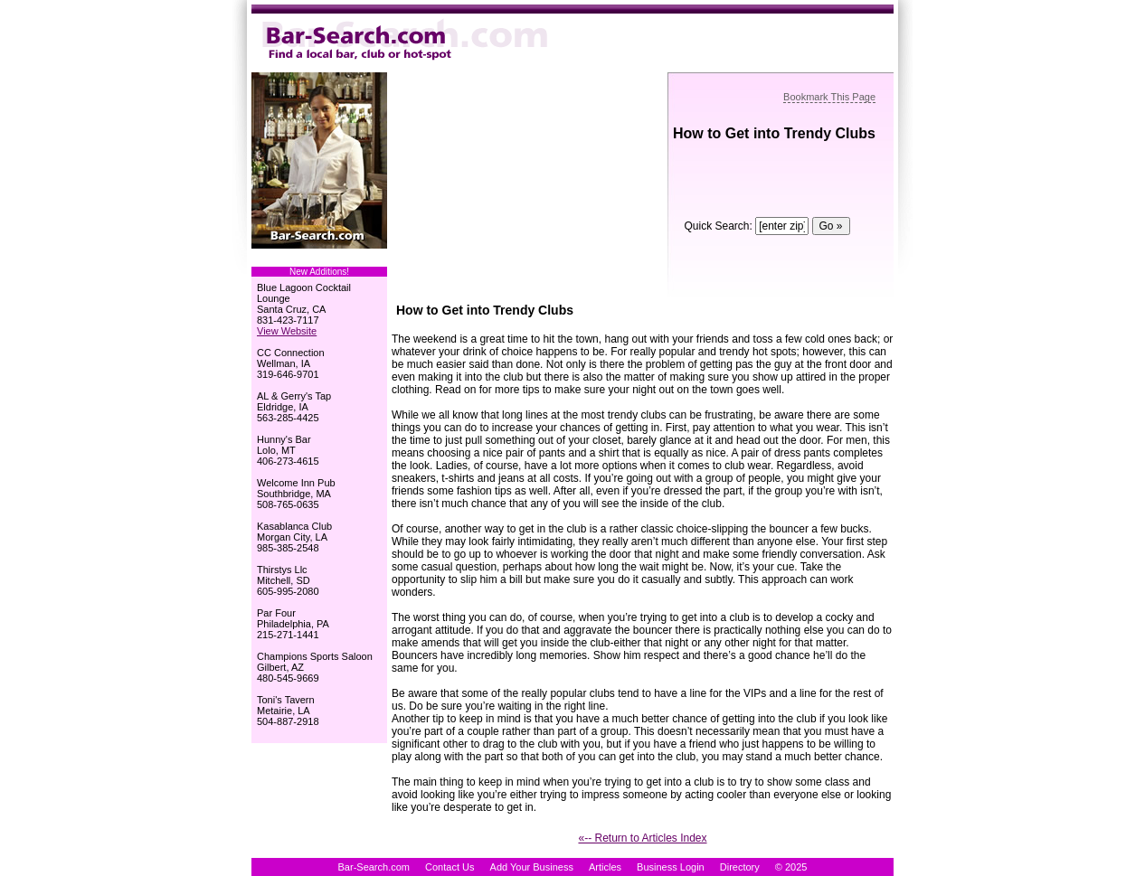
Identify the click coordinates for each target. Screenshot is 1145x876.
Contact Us (449, 867)
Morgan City (283, 537)
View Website (287, 330)
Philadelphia (284, 623)
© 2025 (791, 867)
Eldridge (275, 406)
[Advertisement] (527, 185)
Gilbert (271, 667)
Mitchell (273, 580)
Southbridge (283, 493)
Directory (740, 867)
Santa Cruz (282, 309)
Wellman (276, 363)
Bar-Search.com (374, 867)
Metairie (274, 710)
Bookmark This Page (829, 96)
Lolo (266, 450)
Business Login (671, 867)
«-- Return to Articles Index (642, 838)
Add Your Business (531, 867)
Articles (605, 867)
